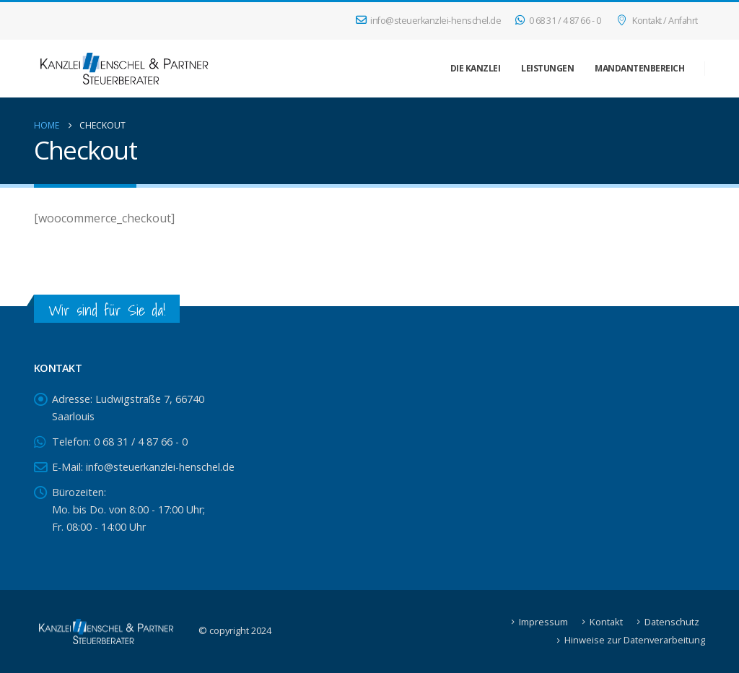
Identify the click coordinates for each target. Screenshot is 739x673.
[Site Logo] (124, 68)
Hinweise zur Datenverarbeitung (634, 639)
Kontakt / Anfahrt (656, 20)
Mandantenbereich (639, 68)
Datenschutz (671, 621)
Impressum (543, 621)
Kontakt (606, 621)
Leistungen (547, 68)
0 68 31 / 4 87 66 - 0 (557, 20)
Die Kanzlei (475, 68)
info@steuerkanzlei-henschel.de (429, 20)
